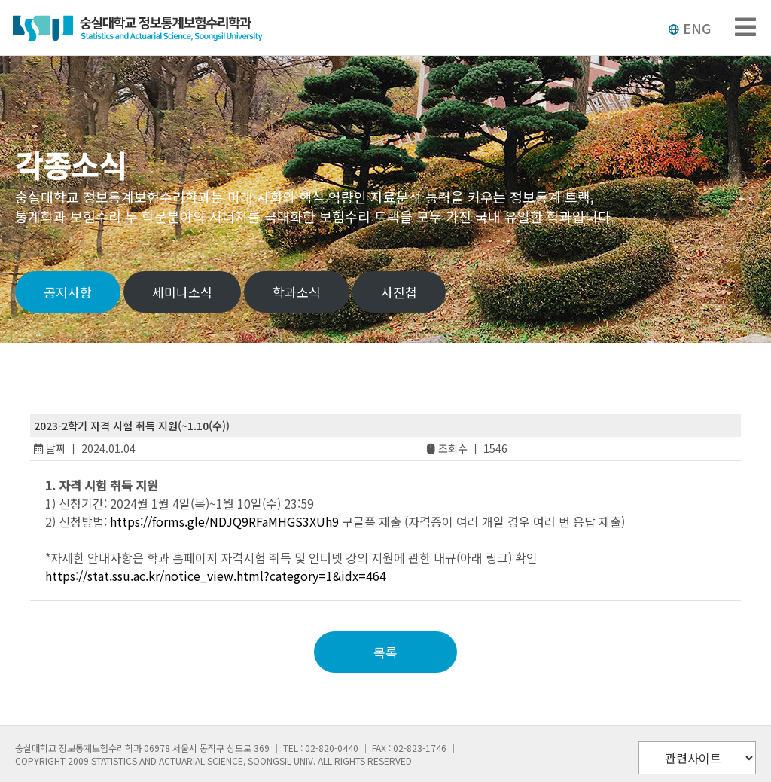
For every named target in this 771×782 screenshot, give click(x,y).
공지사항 (68, 292)
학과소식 (297, 292)
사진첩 (399, 292)
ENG (689, 28)
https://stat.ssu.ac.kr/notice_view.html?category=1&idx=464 (215, 576)
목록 (385, 652)
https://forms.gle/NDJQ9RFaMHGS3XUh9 (224, 521)
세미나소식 (182, 292)
